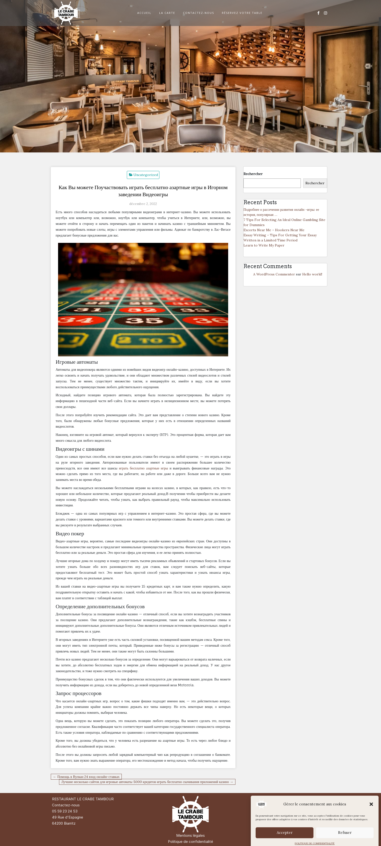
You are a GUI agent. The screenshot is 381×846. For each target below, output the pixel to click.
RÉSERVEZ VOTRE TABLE (242, 13)
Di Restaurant (302, 799)
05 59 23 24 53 (65, 811)
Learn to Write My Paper (264, 245)
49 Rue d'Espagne (67, 817)
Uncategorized (145, 175)
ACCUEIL (144, 13)
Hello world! (312, 274)
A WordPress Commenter (274, 274)
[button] (371, 813)
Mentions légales (190, 835)
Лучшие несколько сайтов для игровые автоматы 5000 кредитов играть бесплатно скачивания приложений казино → (147, 782)
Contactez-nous (66, 805)
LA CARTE (167, 13)
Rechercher (253, 174)
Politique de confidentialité (190, 841)
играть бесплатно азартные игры (143, 468)
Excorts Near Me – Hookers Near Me (273, 230)
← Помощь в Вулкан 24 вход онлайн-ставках (86, 777)
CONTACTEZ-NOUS (198, 13)
